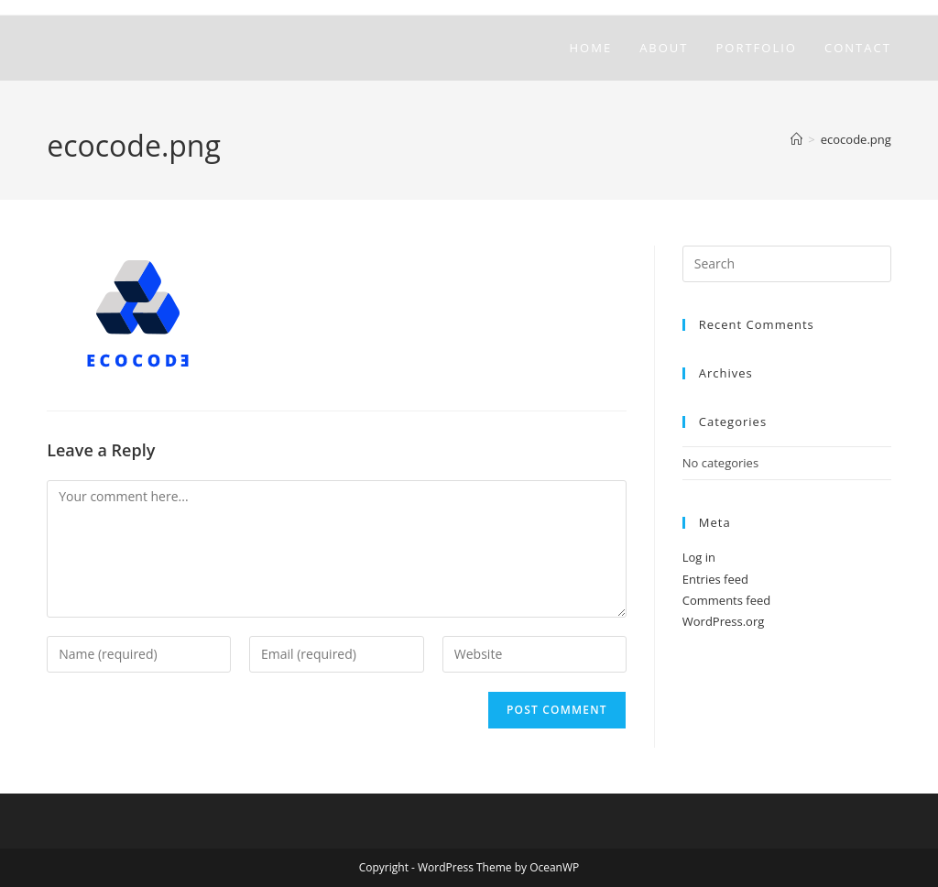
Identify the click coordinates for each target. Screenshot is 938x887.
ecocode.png (856, 139)
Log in (698, 557)
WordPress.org (723, 621)
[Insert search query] (786, 264)
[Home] (796, 139)
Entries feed (715, 579)
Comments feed (726, 600)
